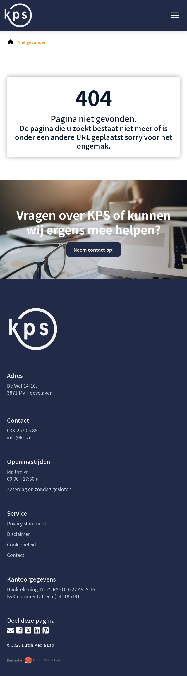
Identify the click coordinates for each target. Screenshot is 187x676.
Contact (15, 554)
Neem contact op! (93, 249)
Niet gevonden (32, 42)
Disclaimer (18, 533)
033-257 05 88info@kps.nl (22, 434)
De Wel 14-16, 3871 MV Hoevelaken (30, 389)
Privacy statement (26, 523)
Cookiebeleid (21, 544)
